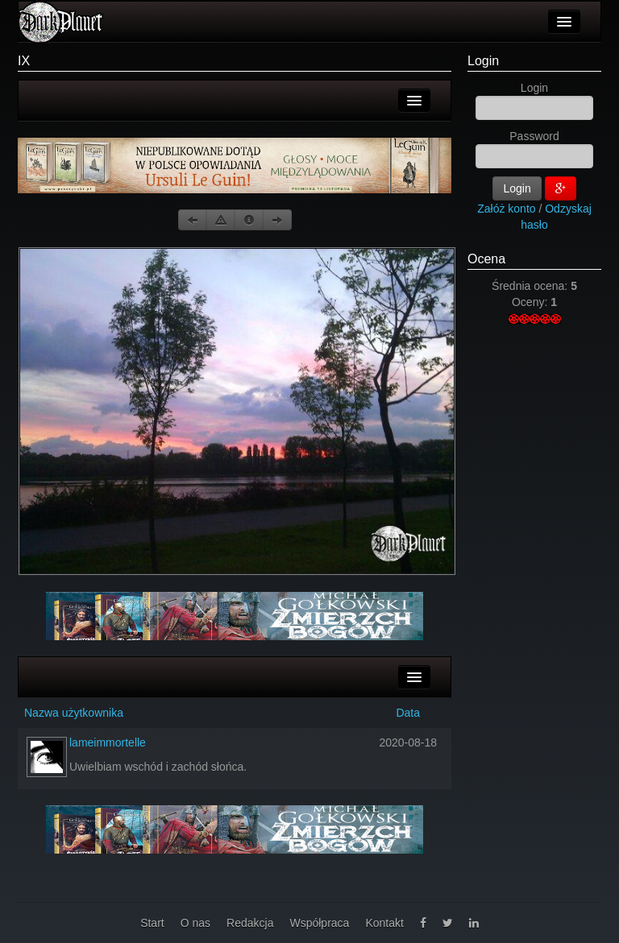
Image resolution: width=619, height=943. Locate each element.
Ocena (486, 259)
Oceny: (531, 302)
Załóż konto (506, 208)
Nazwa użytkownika (73, 712)
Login (483, 61)
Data (408, 712)
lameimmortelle (107, 742)
